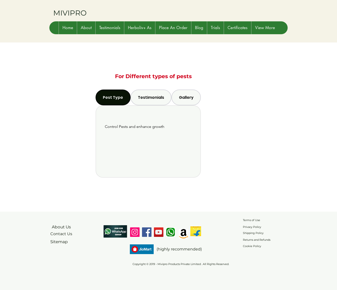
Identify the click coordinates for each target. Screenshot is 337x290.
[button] (86, 27)
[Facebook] (146, 232)
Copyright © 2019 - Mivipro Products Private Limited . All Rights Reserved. (181, 264)
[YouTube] (158, 232)
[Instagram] (135, 232)
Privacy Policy (252, 227)
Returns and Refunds (256, 239)
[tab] (113, 97)
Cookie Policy (252, 246)
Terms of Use (251, 220)
